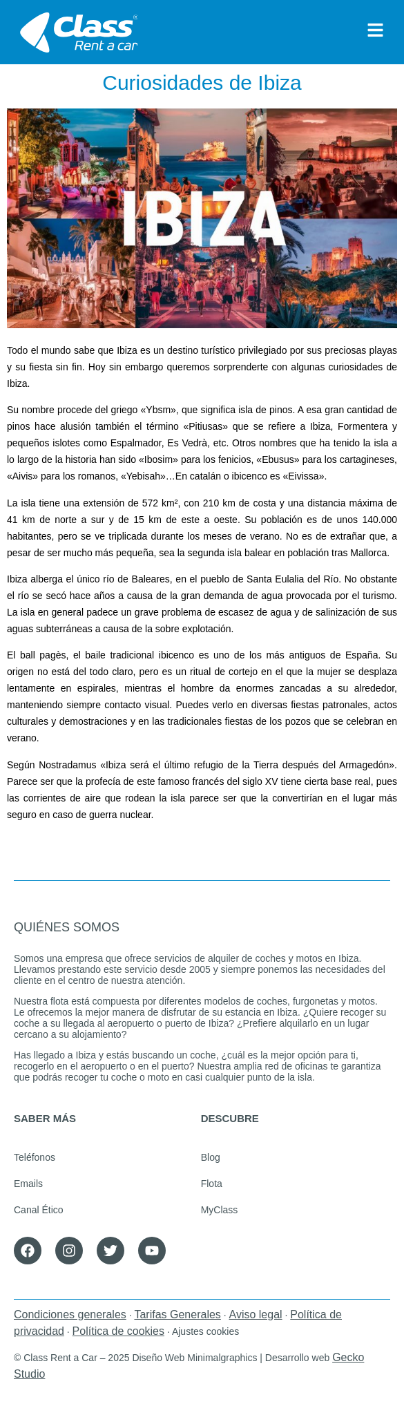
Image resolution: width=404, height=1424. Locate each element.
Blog (210, 1157)
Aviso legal (255, 1314)
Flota (211, 1183)
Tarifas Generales (177, 1314)
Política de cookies (118, 1331)
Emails (28, 1183)
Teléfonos (34, 1157)
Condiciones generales (70, 1314)
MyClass (219, 1209)
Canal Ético (39, 1209)
